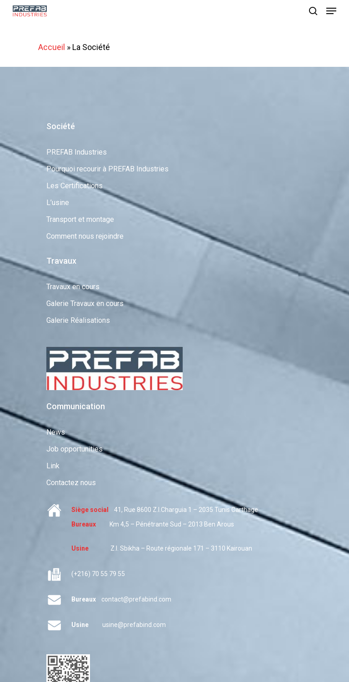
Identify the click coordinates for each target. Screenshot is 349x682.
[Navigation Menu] (331, 10)
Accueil (51, 47)
